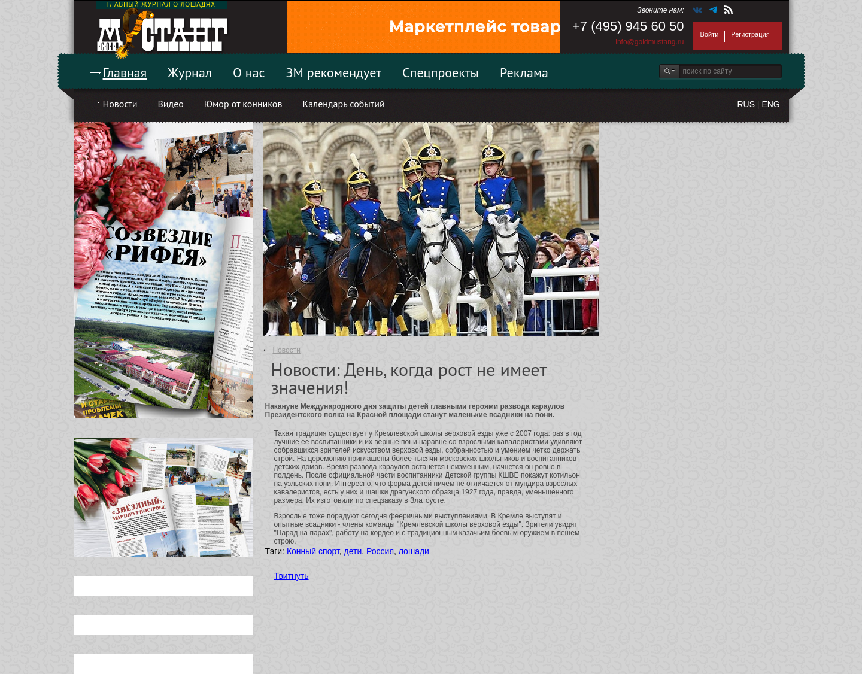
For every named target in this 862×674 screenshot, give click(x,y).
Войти (709, 34)
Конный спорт (313, 551)
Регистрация (750, 34)
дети (353, 551)
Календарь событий (343, 104)
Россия (380, 551)
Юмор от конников (243, 104)
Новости (120, 104)
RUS (746, 104)
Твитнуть (291, 576)
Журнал (190, 72)
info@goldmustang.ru (649, 42)
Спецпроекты (440, 72)
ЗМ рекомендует (334, 72)
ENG (770, 104)
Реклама (524, 72)
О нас (249, 72)
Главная (125, 72)
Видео (170, 104)
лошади (414, 551)
